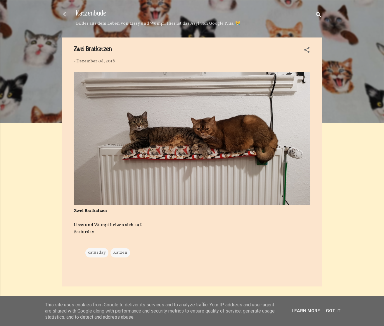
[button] (306, 51)
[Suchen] (318, 16)
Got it (333, 310)
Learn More (306, 310)
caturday (97, 253)
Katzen (120, 253)
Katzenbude (91, 14)
